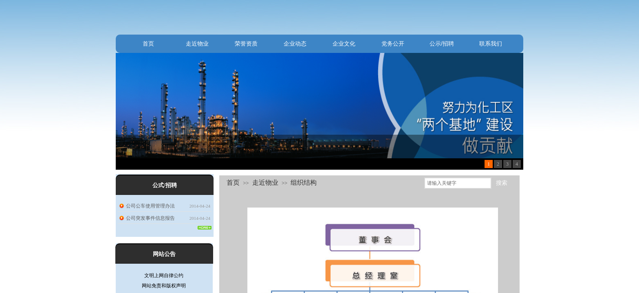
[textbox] (457, 183)
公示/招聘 (442, 43)
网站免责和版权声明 (164, 287)
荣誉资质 (246, 43)
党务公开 (392, 43)
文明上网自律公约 (163, 277)
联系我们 (490, 43)
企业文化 (344, 43)
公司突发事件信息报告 (150, 218)
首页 (148, 43)
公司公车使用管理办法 (150, 206)
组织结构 (304, 182)
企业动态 (295, 43)
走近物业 (197, 43)
